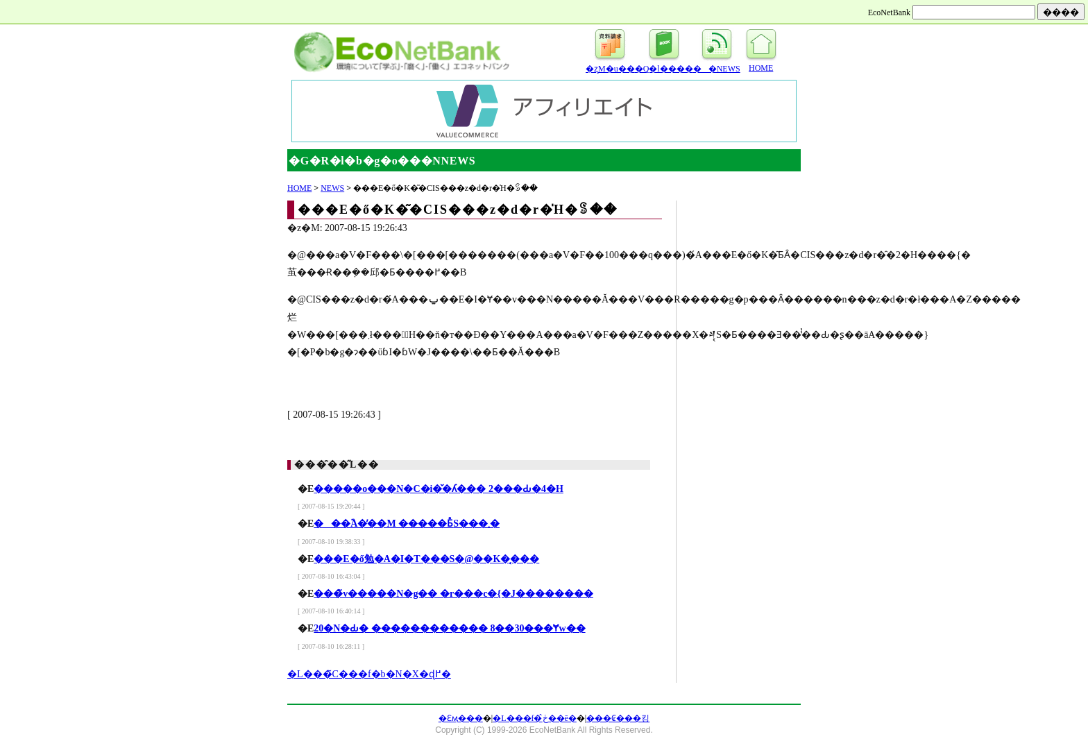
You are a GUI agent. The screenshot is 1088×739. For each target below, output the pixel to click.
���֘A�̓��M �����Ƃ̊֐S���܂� (407, 523)
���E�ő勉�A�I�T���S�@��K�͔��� (426, 559)
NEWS (332, 188)
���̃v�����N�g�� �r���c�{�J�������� (453, 593)
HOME (761, 68)
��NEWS (716, 69)
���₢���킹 (617, 718)
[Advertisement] (162, 12)
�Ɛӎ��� (461, 718)
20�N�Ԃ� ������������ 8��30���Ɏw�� (449, 628)
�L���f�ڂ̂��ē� (535, 718)
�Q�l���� (664, 69)
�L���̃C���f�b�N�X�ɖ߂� (369, 674)
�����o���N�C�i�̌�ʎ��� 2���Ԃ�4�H (438, 489)
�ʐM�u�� (610, 69)
